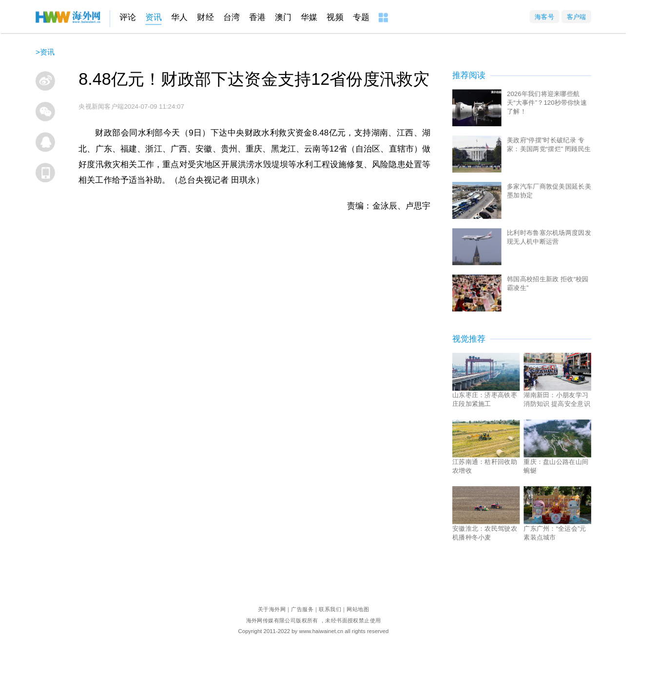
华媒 (309, 17)
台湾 (231, 17)
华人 (179, 17)
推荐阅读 (468, 75)
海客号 (544, 16)
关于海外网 (272, 609)
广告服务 (302, 609)
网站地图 (358, 609)
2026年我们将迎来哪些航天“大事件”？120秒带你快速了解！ (547, 102)
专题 (361, 17)
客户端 (576, 16)
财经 (205, 17)
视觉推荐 (468, 339)
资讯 (153, 17)
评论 (127, 17)
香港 (257, 17)
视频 (335, 17)
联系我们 (330, 609)
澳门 (283, 17)
